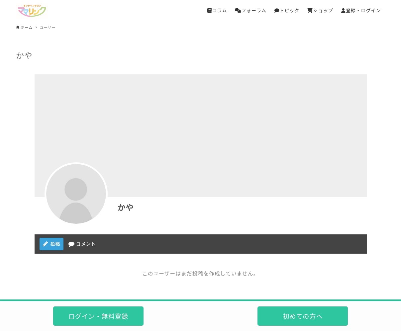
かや (126, 207)
